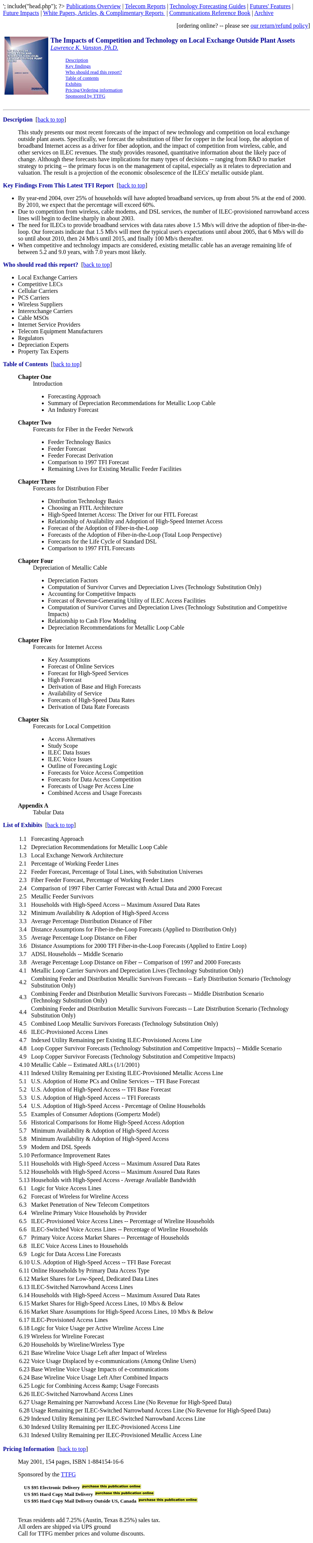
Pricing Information (28, 1449)
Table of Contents (25, 364)
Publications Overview (93, 6)
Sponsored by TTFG (85, 96)
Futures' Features (270, 6)
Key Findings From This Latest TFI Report (58, 185)
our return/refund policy (279, 25)
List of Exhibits (22, 825)
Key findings (78, 66)
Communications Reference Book (210, 13)
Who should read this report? (93, 72)
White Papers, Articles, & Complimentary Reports (104, 13)
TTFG (68, 1474)
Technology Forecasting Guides (208, 6)
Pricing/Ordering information (94, 90)
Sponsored (30, 1474)
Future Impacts (21, 13)
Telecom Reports (145, 6)
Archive (264, 13)
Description (76, 60)
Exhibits (73, 84)
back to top (50, 119)
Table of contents (82, 78)
